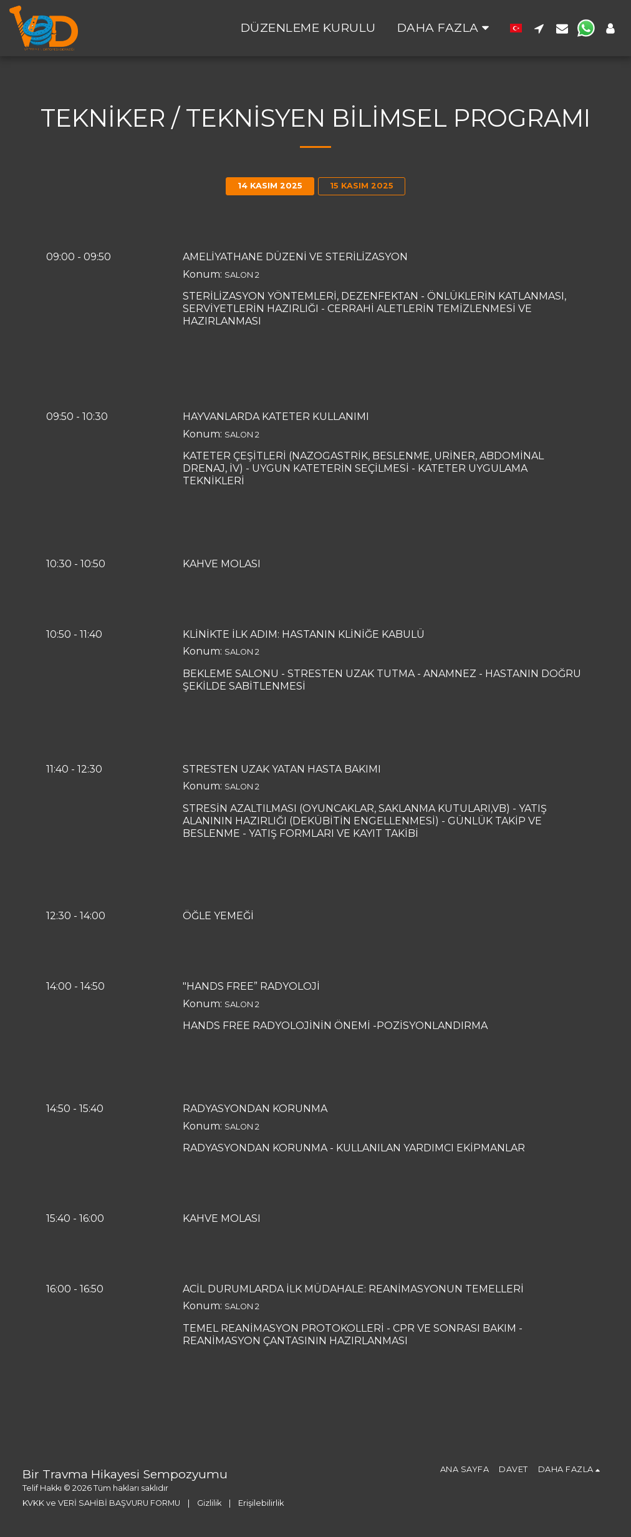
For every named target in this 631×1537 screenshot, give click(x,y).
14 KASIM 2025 (270, 185)
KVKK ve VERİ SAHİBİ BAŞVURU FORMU (101, 1503)
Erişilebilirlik (261, 1503)
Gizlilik (209, 1503)
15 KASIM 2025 (361, 185)
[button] (539, 28)
